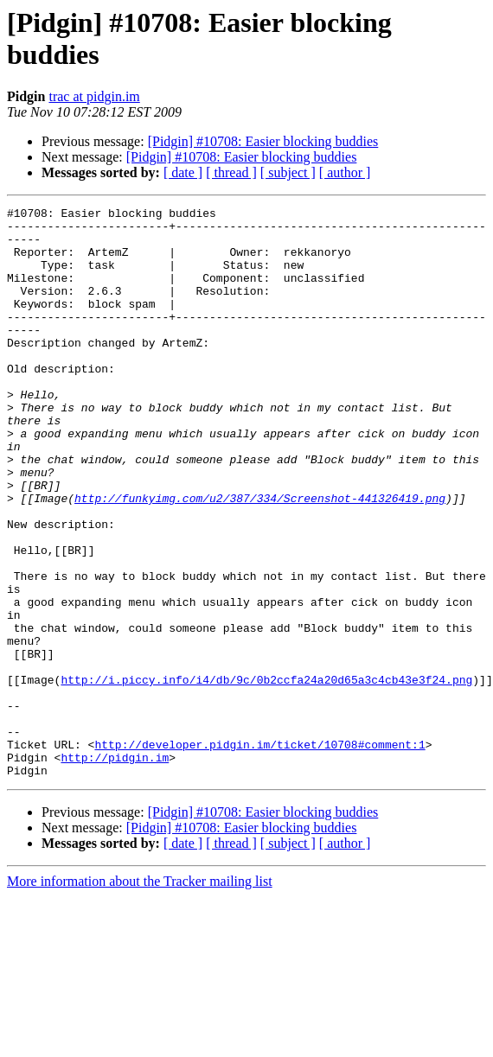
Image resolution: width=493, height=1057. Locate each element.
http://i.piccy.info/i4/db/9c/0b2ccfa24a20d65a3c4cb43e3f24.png (266, 775)
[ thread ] (231, 172)
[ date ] (182, 172)
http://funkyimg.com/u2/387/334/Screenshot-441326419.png (259, 557)
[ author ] (345, 172)
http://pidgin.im (115, 868)
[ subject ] (288, 172)
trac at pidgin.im (93, 96)
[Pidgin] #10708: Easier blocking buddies (263, 141)
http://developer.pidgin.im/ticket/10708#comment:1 (259, 853)
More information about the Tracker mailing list (139, 995)
